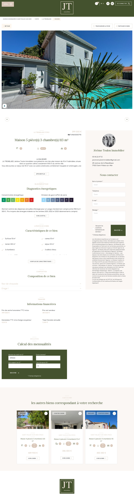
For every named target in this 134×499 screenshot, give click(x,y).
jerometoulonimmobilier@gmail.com (106, 160)
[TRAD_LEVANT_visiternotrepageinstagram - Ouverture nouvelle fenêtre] (99, 3)
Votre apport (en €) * (14, 362)
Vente (37, 19)
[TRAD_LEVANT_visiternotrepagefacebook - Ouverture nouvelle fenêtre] (95, 3)
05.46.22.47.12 (97, 157)
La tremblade (46, 19)
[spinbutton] (48, 366)
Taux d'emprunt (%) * (42, 362)
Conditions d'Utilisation (110, 281)
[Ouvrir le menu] (8, 4)
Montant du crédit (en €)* (16, 354)
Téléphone (95, 191)
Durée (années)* (41, 354)
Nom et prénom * (97, 181)
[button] (127, 119)
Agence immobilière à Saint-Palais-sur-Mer (17, 19)
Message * (95, 210)
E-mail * (94, 200)
